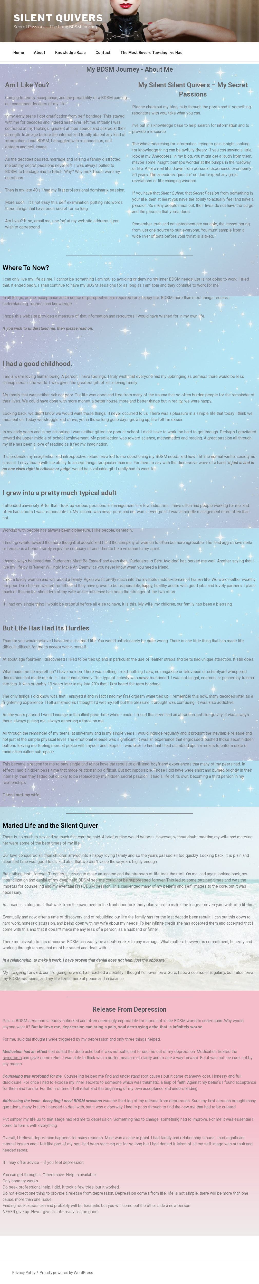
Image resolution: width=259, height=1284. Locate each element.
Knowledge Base (70, 52)
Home (18, 52)
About (39, 52)
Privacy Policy (23, 1272)
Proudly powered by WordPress (66, 1272)
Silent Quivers (58, 18)
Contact (103, 52)
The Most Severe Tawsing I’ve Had (151, 52)
